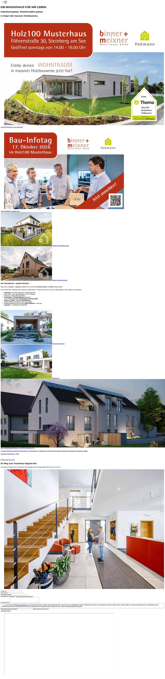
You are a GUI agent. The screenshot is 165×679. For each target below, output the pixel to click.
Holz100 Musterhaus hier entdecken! (12, 127)
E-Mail (6, 594)
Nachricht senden (5, 612)
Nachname (4, 593)
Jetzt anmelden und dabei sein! (10, 211)
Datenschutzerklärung (20, 606)
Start (5, 1)
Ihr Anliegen (8, 596)
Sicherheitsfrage (9, 610)
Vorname (4, 591)
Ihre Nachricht (5, 603)
